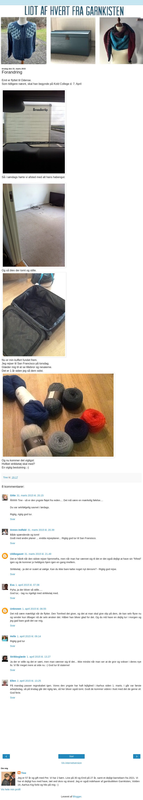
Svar (12, 519)
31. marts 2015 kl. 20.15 (30, 495)
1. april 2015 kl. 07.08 (27, 585)
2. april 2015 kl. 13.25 (29, 680)
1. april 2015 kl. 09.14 (29, 636)
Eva (12, 585)
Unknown (15, 608)
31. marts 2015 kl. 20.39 (41, 529)
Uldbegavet (17, 554)
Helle (13, 636)
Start (71, 756)
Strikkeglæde (18, 656)
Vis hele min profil (10, 789)
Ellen (13, 680)
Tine (23, 773)
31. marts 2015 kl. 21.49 (38, 554)
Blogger (77, 796)
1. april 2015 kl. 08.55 (34, 608)
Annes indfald (18, 529)
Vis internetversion (71, 763)
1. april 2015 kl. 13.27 (39, 656)
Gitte (13, 495)
